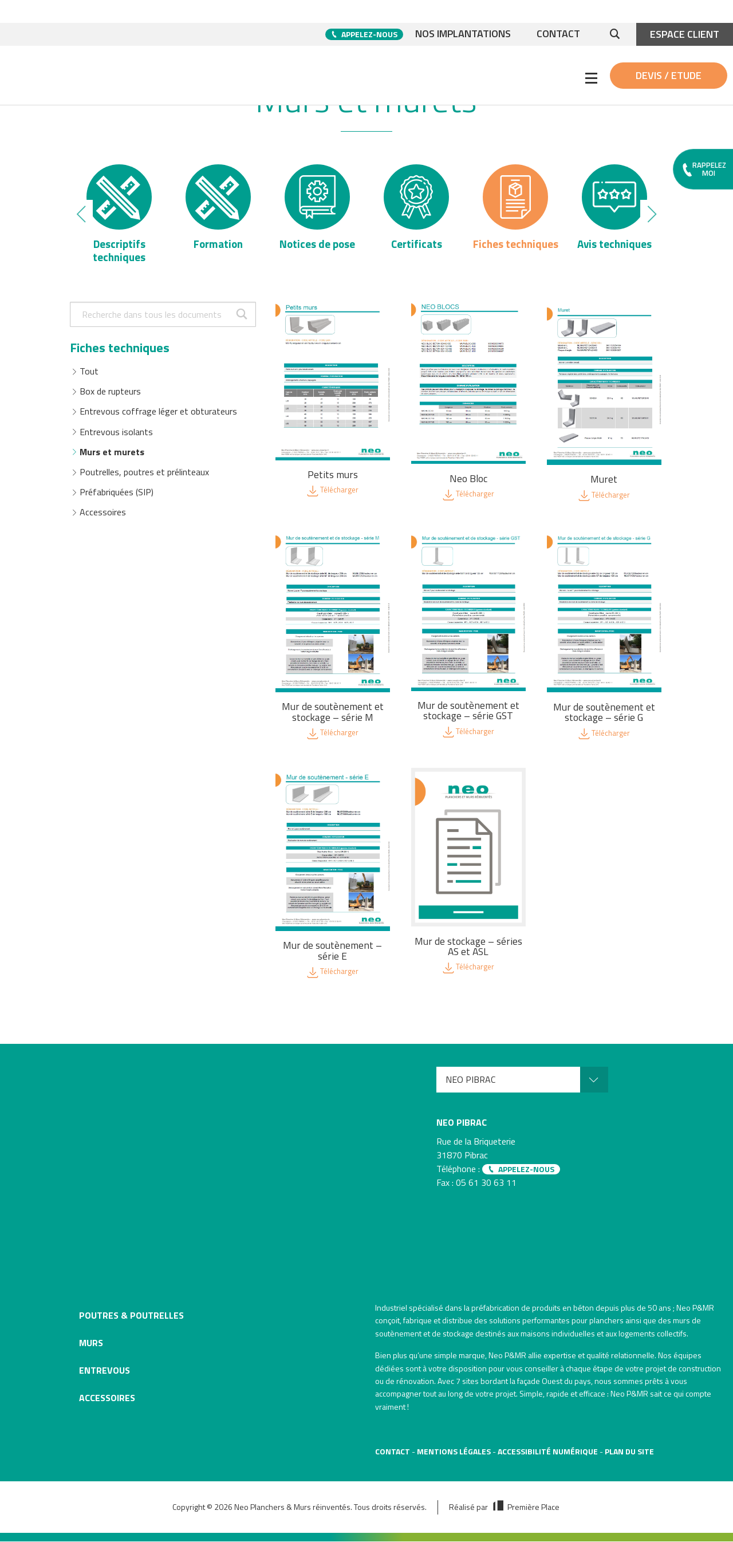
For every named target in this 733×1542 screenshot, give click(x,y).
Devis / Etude (669, 75)
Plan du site (629, 1452)
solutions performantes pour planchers (556, 1321)
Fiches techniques (120, 354)
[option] (119, 217)
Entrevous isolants (116, 438)
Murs (91, 1344)
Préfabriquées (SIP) (116, 499)
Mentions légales (454, 1452)
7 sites (467, 1382)
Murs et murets (112, 459)
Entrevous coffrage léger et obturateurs (158, 418)
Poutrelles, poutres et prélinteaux (144, 479)
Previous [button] (81, 217)
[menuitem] (522, 1081)
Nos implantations (460, 34)
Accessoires (103, 519)
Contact (558, 34)
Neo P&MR (507, 1356)
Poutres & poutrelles (131, 1316)
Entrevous (104, 1371)
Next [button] (651, 217)
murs (681, 1321)
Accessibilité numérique (548, 1452)
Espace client (684, 34)
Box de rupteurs (110, 398)
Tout (89, 378)
